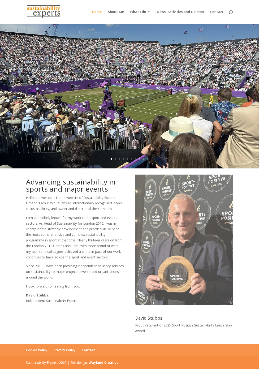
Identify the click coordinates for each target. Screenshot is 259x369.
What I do (138, 12)
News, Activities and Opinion (180, 12)
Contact (217, 12)
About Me (116, 12)
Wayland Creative (104, 362)
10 (147, 159)
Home (97, 12)
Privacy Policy (65, 350)
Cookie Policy (36, 350)
